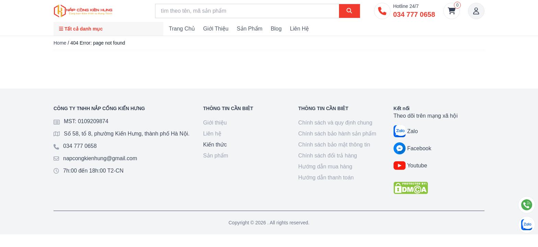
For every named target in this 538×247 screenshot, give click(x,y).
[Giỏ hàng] (451, 11)
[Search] (247, 11)
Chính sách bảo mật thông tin (334, 145)
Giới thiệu (216, 29)
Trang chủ (182, 29)
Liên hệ (299, 29)
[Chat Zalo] (526, 224)
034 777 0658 (80, 146)
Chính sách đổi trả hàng (327, 155)
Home (60, 43)
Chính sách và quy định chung (335, 123)
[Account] (476, 11)
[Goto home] (83, 11)
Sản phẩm (249, 29)
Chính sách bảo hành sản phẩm (337, 134)
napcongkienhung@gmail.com (100, 158)
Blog (276, 29)
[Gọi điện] (526, 204)
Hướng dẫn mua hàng (325, 166)
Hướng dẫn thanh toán (326, 177)
